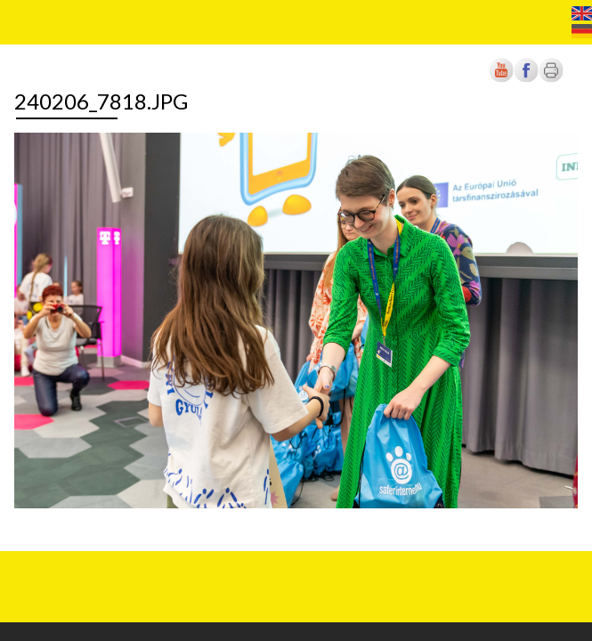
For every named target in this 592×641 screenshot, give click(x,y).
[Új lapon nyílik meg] (526, 78)
